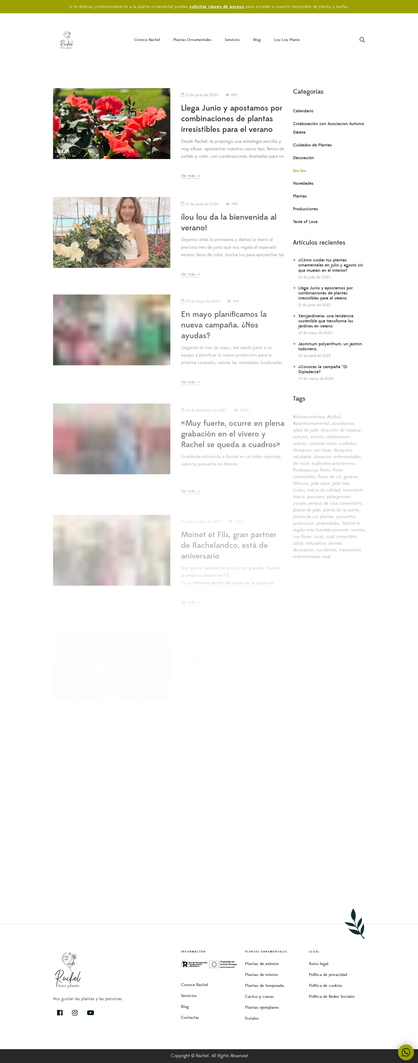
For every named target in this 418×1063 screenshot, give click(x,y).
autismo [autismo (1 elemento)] (300, 437)
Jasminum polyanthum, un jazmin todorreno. (330, 346)
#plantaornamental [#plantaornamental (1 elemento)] (311, 423)
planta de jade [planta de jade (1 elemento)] (307, 510)
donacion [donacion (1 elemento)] (322, 457)
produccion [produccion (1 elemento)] (303, 523)
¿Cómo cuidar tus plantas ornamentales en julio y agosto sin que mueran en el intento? (330, 265)
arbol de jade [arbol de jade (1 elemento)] (305, 430)
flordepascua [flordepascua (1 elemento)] (305, 470)
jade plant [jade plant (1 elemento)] (320, 483)
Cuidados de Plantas (312, 145)
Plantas (300, 196)
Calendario (303, 111)
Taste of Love (305, 221)
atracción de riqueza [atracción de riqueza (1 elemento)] (340, 430)
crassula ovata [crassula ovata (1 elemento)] (323, 443)
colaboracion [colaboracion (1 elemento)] (337, 437)
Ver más (190, 180)
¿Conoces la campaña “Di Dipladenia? (322, 369)
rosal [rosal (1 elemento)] (318, 537)
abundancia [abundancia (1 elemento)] (343, 423)
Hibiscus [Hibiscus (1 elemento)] (300, 483)
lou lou (299, 170)
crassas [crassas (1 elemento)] (300, 443)
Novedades (303, 183)
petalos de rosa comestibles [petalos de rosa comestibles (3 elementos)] (334, 503)
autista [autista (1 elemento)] (316, 437)
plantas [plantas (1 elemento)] (327, 517)
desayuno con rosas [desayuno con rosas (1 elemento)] (312, 450)
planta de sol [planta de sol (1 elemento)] (305, 517)
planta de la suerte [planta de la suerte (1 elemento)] (341, 510)
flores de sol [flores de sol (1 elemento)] (329, 477)
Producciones (305, 209)
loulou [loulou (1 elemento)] (299, 490)
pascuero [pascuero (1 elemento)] (315, 497)
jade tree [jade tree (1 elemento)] (340, 483)
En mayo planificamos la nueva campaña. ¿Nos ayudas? (224, 342)
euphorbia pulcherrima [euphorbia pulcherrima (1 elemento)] (333, 463)
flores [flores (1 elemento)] (325, 470)
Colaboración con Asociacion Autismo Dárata (328, 128)
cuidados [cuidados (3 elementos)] (347, 443)
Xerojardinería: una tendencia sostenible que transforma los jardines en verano (325, 321)
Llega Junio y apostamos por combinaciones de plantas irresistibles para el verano (231, 123)
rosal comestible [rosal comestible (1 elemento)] (340, 537)
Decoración (303, 158)
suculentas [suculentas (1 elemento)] (326, 550)
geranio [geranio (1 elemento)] (350, 477)
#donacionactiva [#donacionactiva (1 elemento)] (309, 417)
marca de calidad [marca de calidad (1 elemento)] (323, 490)
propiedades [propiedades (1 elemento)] (328, 523)
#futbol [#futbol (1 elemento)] (334, 417)
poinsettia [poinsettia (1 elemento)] (345, 517)
